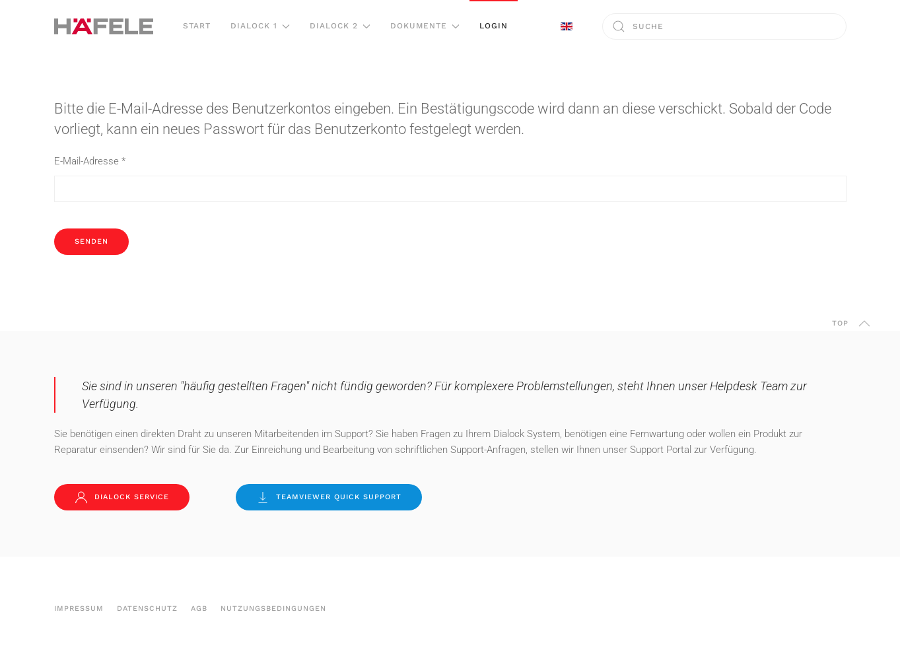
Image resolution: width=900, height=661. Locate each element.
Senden (91, 241)
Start (197, 25)
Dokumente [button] (425, 25)
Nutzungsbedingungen (273, 608)
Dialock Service (122, 497)
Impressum (79, 608)
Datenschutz (147, 608)
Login (493, 25)
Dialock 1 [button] (260, 25)
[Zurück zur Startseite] (103, 26)
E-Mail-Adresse (89, 161)
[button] (864, 323)
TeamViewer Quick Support (328, 497)
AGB (199, 608)
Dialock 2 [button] (340, 25)
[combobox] (724, 26)
